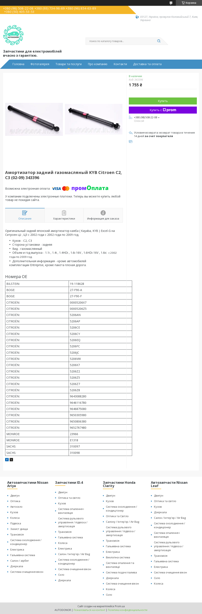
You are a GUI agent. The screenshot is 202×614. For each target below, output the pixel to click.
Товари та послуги (68, 64)
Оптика (15, 501)
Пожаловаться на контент (89, 610)
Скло (61, 574)
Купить (163, 101)
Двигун (15, 495)
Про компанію (97, 64)
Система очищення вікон (26, 572)
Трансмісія (17, 534)
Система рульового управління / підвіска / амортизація (72, 522)
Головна (18, 64)
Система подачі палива (121, 572)
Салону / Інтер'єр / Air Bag (122, 522)
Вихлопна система (118, 557)
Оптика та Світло (117, 516)
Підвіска (15, 523)
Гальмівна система (22, 555)
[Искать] (159, 41)
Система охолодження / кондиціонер (25, 542)
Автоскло (16, 506)
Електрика (17, 549)
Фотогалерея (40, 64)
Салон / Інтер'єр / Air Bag (74, 554)
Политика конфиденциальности (127, 610)
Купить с (163, 110)
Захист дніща (19, 529)
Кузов (14, 512)
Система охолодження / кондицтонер (121, 508)
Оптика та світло (69, 498)
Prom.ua (120, 606)
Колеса (15, 518)
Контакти (120, 64)
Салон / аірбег (19, 560)
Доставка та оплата (147, 64)
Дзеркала (16, 566)
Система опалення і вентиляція (71, 511)
